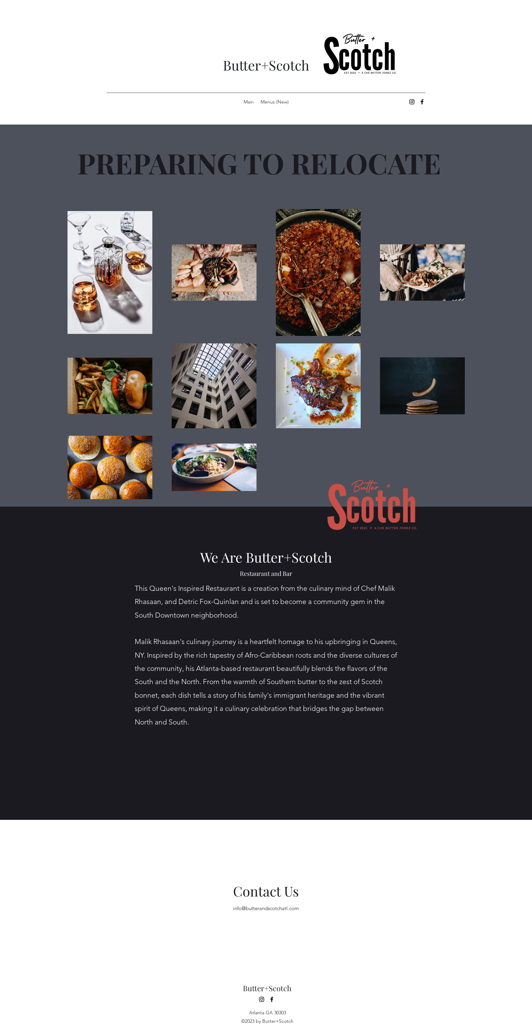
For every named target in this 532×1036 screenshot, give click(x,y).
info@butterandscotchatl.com (266, 908)
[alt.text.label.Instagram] (411, 101)
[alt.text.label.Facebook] (422, 101)
